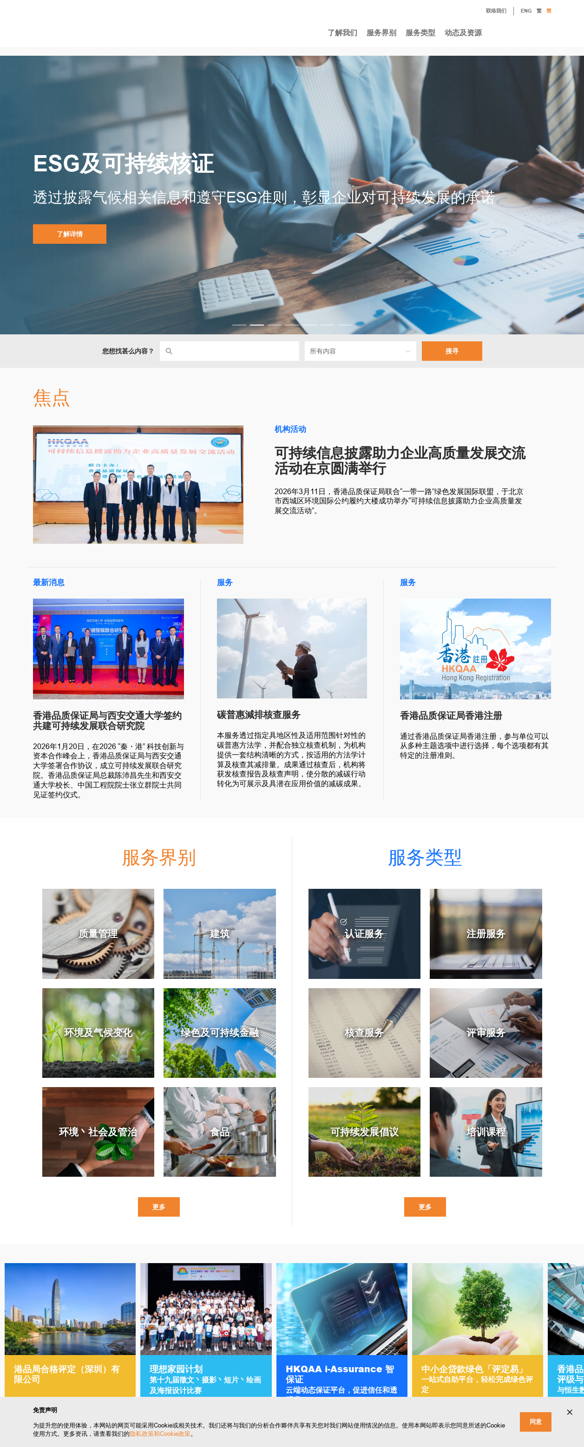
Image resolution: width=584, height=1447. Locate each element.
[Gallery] (292, 1342)
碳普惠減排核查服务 (259, 715)
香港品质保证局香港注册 (451, 715)
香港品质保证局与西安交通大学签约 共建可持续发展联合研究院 (107, 720)
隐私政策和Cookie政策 (160, 1433)
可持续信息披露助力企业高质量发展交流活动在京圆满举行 (400, 460)
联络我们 (489, 11)
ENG (526, 11)
